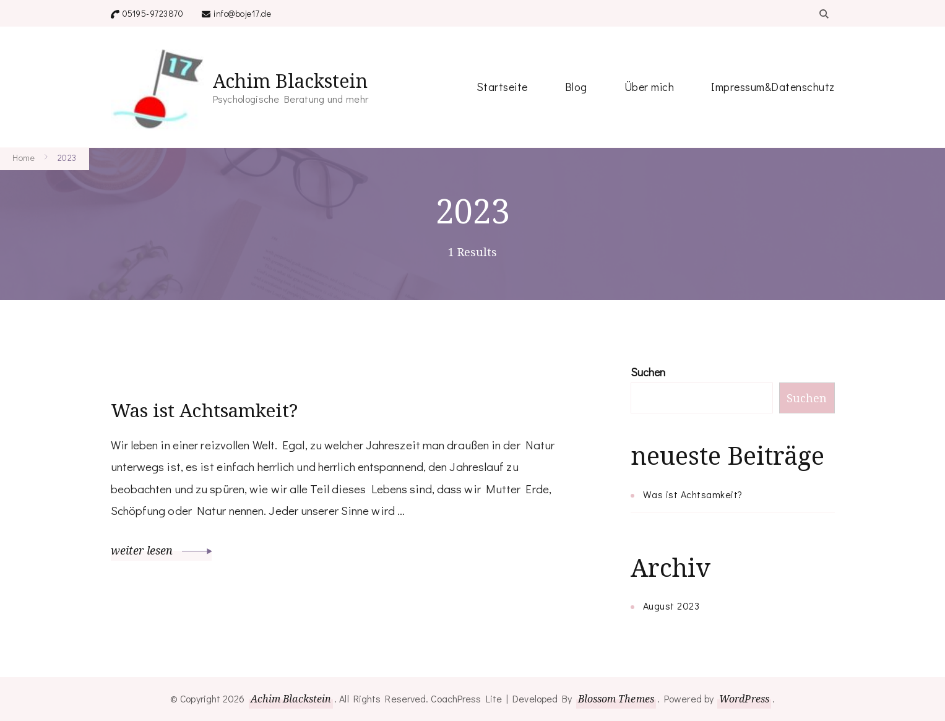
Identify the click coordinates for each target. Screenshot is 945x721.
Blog (576, 86)
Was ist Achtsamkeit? (204, 410)
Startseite (502, 86)
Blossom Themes (616, 699)
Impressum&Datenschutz (773, 86)
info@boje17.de (242, 13)
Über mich (649, 86)
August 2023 (671, 605)
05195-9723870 (153, 13)
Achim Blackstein (290, 81)
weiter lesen (161, 549)
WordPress (744, 699)
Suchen (648, 372)
